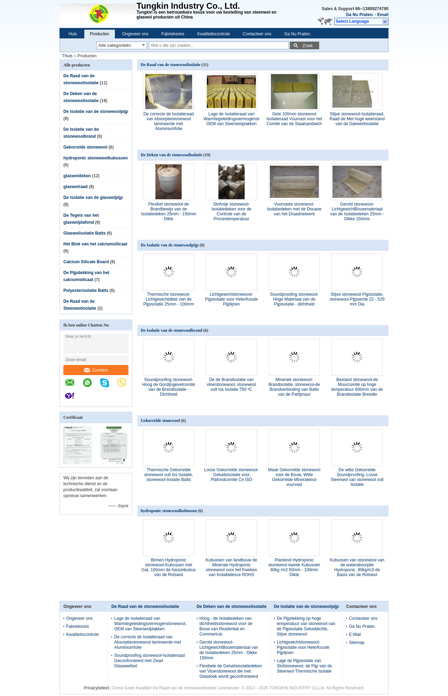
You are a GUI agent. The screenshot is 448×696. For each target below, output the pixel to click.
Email (382, 14)
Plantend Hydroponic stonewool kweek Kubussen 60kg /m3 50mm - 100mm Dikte (294, 567)
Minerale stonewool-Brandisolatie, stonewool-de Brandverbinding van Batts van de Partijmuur (294, 387)
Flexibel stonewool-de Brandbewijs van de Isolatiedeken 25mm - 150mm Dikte (168, 211)
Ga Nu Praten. (359, 14)
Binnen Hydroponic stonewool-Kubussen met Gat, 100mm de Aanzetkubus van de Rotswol (168, 567)
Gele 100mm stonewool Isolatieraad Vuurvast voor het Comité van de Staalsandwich (294, 119)
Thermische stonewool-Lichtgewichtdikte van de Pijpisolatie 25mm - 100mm (168, 299)
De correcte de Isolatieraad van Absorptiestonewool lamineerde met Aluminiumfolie (169, 121)
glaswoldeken (77, 175)
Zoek (307, 45)
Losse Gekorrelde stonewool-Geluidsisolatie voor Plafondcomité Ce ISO (231, 474)
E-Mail (355, 634)
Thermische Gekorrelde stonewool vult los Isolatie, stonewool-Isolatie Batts (168, 474)
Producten (99, 33)
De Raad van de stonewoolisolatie (171, 64)
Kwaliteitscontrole (213, 33)
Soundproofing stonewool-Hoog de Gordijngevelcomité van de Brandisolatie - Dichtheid (168, 387)
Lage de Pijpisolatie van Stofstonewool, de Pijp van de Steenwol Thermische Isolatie (304, 666)
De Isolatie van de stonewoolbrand (171, 330)
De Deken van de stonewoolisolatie (171, 154)
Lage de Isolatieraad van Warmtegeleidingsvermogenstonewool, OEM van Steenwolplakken (240, 119)
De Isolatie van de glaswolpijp (93, 197)
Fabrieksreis (172, 33)
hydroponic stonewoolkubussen (95, 158)
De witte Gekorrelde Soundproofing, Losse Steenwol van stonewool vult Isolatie (357, 477)
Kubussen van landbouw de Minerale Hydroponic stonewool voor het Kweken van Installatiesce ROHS (231, 567)
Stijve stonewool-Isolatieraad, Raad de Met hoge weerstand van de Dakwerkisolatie (357, 119)
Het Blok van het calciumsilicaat (95, 244)
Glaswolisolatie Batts (84, 233)
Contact (96, 370)
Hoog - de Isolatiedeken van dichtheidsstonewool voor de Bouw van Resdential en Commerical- (226, 626)
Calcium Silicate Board (86, 261)
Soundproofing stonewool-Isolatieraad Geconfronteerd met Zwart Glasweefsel (149, 660)
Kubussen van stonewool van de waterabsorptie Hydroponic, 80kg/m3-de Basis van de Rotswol (357, 567)
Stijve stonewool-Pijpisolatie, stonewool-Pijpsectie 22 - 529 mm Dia (357, 299)
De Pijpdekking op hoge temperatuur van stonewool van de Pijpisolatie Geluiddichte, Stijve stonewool (306, 626)
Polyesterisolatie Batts (85, 290)
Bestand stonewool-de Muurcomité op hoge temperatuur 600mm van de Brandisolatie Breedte (357, 387)
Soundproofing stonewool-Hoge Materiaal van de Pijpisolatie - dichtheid (294, 299)
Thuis (67, 55)
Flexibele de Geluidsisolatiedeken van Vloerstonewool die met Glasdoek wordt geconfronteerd (231, 671)
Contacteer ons (257, 33)
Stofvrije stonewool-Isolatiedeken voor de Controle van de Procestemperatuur (231, 211)
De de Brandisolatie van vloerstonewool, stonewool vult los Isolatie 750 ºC (231, 384)
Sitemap (356, 642)
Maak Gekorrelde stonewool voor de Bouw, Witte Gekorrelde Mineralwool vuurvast (294, 477)
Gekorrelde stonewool (85, 147)
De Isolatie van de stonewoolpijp (95, 111)
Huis (73, 33)
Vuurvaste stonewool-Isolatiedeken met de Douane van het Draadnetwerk (294, 209)
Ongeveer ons (135, 33)
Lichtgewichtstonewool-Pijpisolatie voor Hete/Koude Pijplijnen (231, 299)
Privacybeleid (96, 688)
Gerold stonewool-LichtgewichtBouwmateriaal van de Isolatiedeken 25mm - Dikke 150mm (357, 211)
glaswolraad (75, 186)
